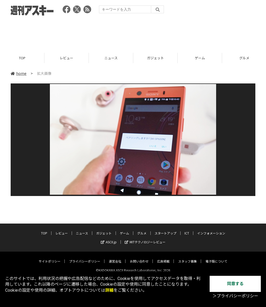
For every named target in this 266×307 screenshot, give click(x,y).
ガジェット (155, 57)
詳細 (109, 290)
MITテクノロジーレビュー (145, 238)
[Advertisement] (133, 32)
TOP (22, 57)
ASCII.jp (109, 238)
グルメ (142, 229)
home (18, 73)
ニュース (111, 57)
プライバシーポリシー (84, 257)
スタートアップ (165, 229)
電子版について (216, 257)
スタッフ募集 (187, 257)
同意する (235, 283)
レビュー (66, 57)
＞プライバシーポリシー (235, 295)
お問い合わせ (139, 257)
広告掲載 (163, 257)
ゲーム (200, 57)
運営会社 (115, 257)
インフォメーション (211, 229)
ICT (186, 229)
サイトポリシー (50, 257)
